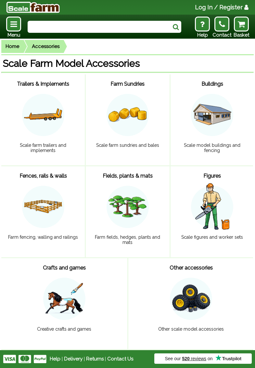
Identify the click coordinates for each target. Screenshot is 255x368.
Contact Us (120, 359)
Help (55, 359)
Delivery (73, 359)
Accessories (45, 46)
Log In (222, 7)
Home (12, 46)
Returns (95, 359)
